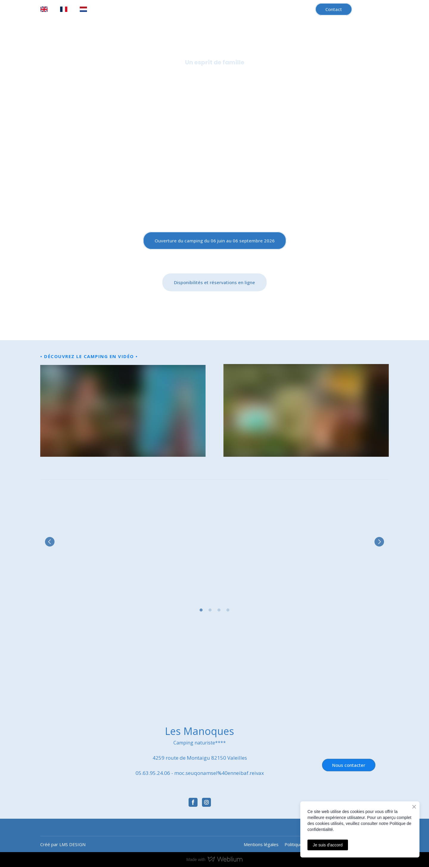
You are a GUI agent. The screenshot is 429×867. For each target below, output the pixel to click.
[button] (333, 9)
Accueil (90, 84)
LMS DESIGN (72, 844)
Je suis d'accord (328, 845)
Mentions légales (261, 844)
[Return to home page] (214, 161)
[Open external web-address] (94, 672)
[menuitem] (44, 9)
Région (262, 84)
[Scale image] (95, 542)
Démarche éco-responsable (313, 84)
